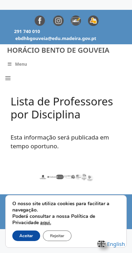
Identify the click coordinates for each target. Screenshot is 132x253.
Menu (17, 64)
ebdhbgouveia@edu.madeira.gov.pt (55, 38)
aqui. (45, 222)
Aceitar (26, 236)
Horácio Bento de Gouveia (58, 50)
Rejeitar (57, 236)
